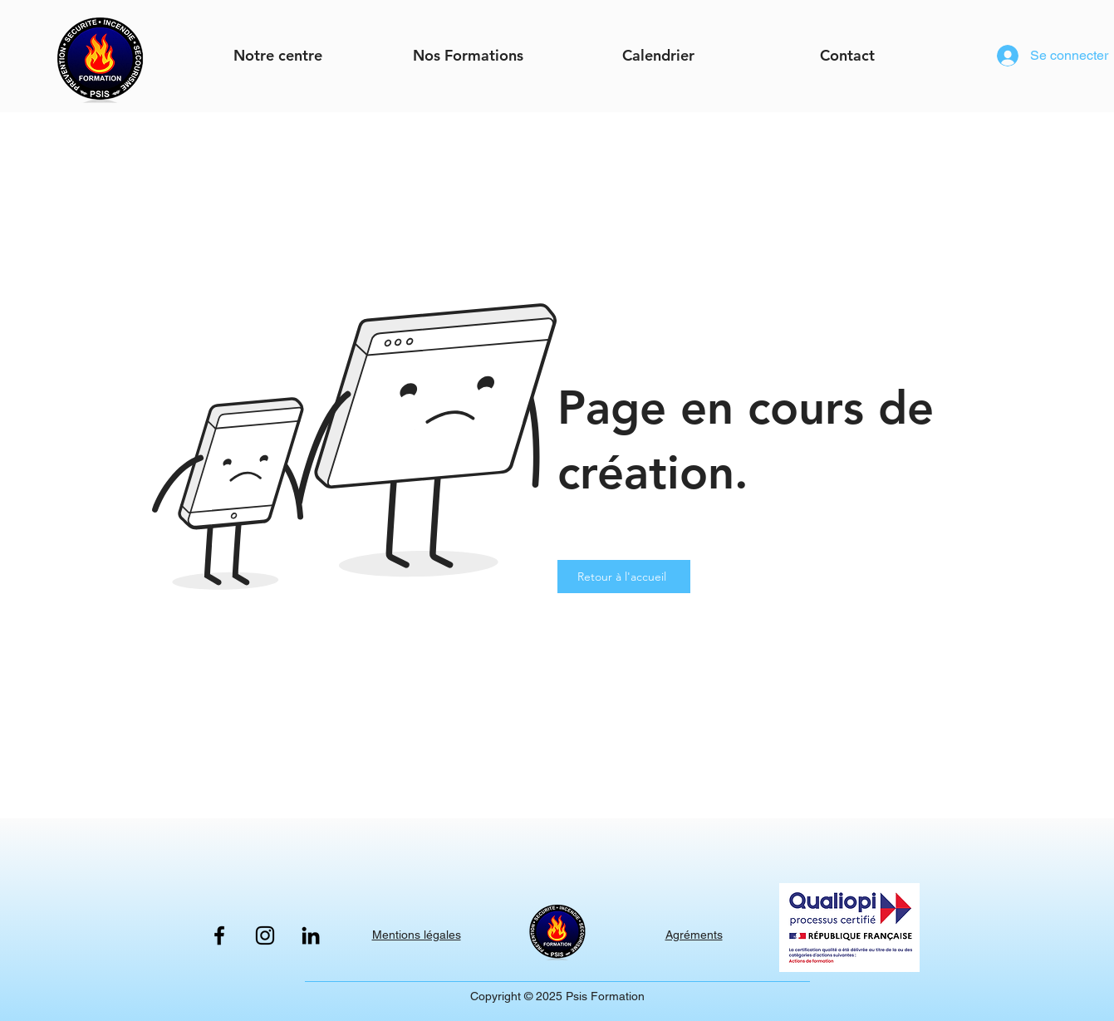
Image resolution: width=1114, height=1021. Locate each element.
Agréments (694, 934)
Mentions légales (416, 934)
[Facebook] (219, 935)
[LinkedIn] (310, 935)
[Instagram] (265, 935)
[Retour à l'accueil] (623, 576)
